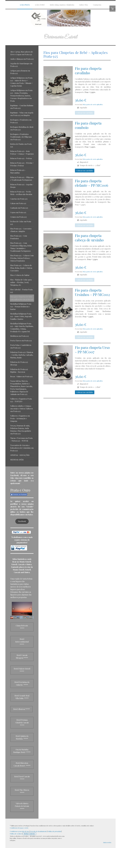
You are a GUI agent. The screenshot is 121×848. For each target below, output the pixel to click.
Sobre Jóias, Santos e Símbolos (62, 5)
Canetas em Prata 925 (18, 199)
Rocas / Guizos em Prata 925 (21, 376)
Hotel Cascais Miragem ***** (22, 656)
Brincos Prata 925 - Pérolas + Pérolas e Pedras (22, 164)
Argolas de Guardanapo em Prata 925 (21, 64)
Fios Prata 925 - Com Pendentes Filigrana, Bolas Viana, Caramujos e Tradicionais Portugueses (21, 247)
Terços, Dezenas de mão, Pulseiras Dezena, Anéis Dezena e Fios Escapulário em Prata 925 (20, 429)
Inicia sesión (107, 842)
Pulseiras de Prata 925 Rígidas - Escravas (19, 370)
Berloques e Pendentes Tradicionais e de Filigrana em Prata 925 (21, 137)
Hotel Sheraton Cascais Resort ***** (22, 764)
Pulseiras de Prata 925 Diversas (19, 363)
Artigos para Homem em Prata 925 (20, 71)
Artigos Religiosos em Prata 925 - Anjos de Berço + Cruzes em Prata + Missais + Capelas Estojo (21, 82)
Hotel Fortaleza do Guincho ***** (21, 683)
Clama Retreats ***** (22, 626)
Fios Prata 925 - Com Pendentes (18, 237)
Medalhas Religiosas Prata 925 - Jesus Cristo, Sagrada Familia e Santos (21, 316)
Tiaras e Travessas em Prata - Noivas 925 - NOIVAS (21, 439)
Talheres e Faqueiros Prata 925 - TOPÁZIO (21, 400)
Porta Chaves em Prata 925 (21, 340)
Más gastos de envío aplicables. (93, 104)
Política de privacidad (54, 831)
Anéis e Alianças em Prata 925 (22, 59)
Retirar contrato (29, 834)
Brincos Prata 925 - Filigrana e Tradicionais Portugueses (21, 178)
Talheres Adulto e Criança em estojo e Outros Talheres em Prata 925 (21, 408)
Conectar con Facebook (19, 494)
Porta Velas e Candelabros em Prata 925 (20, 346)
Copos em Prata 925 (18, 212)
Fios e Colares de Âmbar (20, 275)
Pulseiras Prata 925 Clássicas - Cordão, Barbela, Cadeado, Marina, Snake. (21, 355)
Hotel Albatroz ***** (21, 709)
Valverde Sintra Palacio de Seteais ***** (22, 806)
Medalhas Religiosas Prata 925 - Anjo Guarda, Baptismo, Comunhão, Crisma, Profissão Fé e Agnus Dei (21, 327)
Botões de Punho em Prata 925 (21, 145)
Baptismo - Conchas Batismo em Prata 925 (21, 106)
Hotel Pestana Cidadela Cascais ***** (22, 722)
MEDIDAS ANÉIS (17, 459)
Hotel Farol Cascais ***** (22, 777)
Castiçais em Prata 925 (19, 208)
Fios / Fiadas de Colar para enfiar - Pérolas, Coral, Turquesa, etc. (21, 282)
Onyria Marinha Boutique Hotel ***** (22, 750)
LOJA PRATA (25, 5)
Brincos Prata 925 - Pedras (21, 158)
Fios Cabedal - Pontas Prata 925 (21, 290)
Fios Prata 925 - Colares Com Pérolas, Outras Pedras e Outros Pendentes (22, 258)
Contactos (97, 5)
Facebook (22, 521)
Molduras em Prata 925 (19, 336)
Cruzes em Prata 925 (18, 217)
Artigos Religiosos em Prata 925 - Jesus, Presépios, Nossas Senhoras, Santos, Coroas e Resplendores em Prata (21, 95)
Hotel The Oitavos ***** (22, 791)
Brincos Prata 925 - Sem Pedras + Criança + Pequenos (22, 152)
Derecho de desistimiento (38, 831)
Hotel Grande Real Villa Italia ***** (22, 696)
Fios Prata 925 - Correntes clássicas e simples (20, 229)
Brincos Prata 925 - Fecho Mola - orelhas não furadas (21, 192)
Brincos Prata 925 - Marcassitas (18, 171)
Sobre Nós (83, 5)
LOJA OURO (40, 5)
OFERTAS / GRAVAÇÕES (19, 455)
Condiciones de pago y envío (19, 828)
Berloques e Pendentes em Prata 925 (20, 121)
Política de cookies (16, 834)
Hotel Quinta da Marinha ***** (22, 737)
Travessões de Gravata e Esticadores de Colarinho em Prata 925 (22, 448)
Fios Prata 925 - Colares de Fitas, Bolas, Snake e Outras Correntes (21, 268)
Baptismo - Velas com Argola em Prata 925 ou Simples (21, 113)
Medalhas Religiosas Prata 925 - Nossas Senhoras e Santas (20, 306)
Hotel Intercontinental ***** (22, 642)
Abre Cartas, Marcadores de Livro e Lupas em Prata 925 (21, 53)
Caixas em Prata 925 (18, 203)
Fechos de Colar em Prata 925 (20, 222)
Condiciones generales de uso (19, 831)
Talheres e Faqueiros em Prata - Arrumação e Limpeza (20, 418)
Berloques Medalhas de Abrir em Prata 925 (22, 128)
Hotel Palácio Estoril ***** (22, 669)
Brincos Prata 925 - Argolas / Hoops (21, 185)
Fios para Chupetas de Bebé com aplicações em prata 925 (21, 298)
